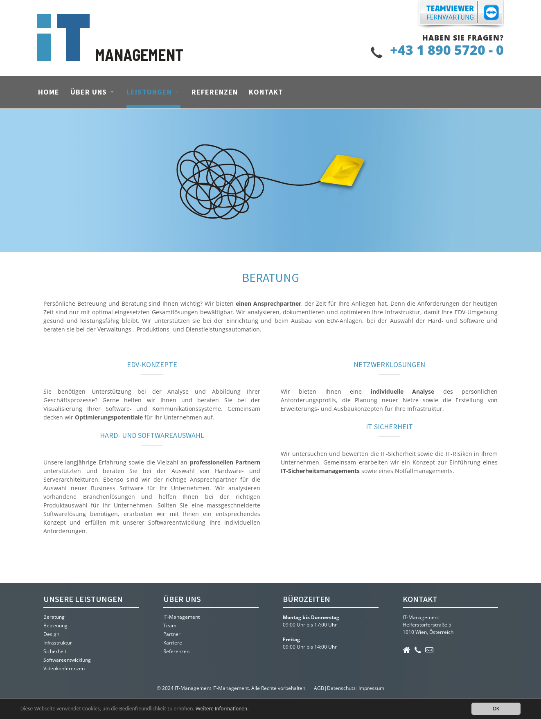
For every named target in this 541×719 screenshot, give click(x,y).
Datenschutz (341, 688)
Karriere (172, 642)
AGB (319, 688)
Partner (171, 634)
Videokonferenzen (64, 668)
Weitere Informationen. (222, 708)
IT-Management (181, 616)
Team (169, 625)
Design (51, 634)
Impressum (371, 688)
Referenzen (176, 651)
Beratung (54, 616)
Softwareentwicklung (67, 659)
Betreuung (55, 625)
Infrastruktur (57, 642)
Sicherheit (54, 651)
